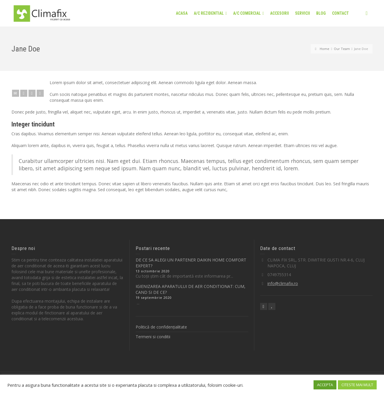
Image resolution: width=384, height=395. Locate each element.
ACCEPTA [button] (325, 384)
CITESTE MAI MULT (357, 384)
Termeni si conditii (153, 336)
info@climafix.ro (282, 283)
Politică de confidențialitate (161, 327)
